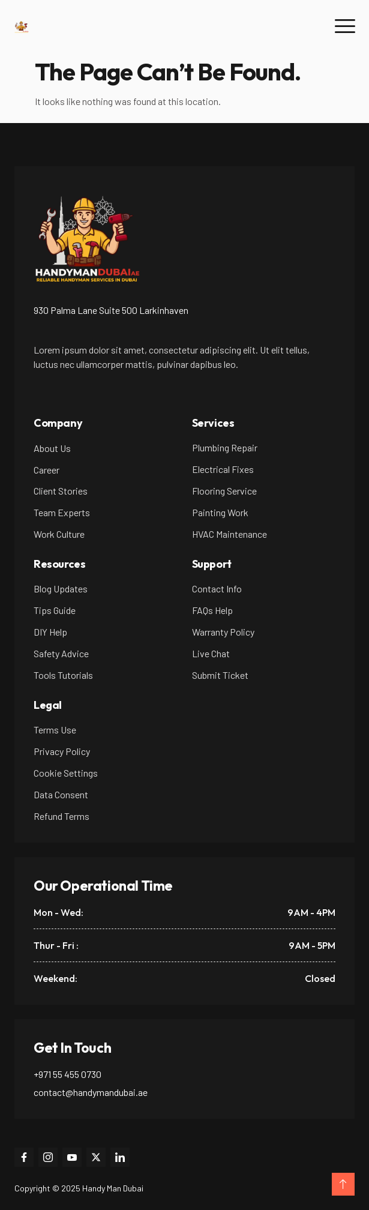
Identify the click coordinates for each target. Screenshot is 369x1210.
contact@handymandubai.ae (91, 1092)
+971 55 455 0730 (67, 1074)
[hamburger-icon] (344, 26)
